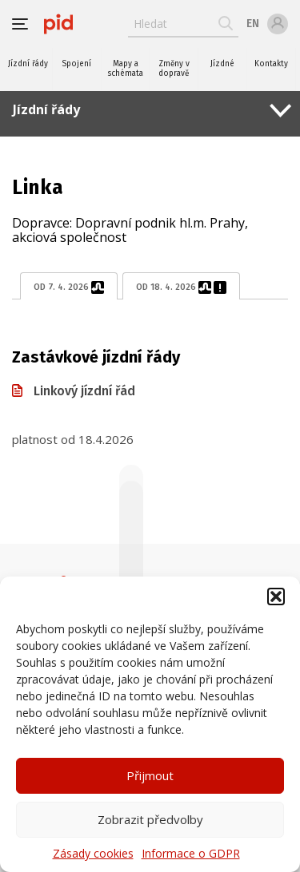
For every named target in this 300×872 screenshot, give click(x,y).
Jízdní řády (28, 64)
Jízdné (222, 64)
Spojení (76, 64)
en (252, 23)
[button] (276, 596)
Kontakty (271, 64)
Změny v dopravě (174, 68)
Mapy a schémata (125, 68)
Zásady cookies (93, 853)
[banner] (58, 24)
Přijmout (150, 775)
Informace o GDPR (191, 853)
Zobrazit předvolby (150, 819)
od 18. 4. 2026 (181, 287)
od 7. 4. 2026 (69, 287)
